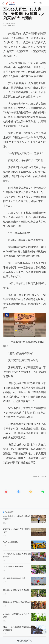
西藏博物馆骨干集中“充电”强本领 (17, 602)
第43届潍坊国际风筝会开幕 (14, 578)
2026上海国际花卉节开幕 (13, 566)
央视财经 (11, 25)
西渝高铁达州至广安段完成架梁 (16, 590)
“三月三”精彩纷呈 (10, 542)
